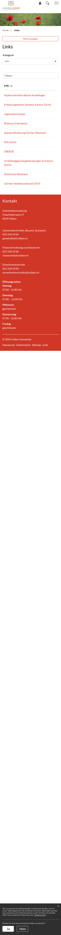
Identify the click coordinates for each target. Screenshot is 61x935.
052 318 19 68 (10, 835)
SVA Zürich (12, 532)
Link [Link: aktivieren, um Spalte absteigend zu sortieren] (6, 85)
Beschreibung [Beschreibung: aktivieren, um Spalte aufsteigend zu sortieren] (36, 85)
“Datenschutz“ (40, 915)
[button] (47, 3)
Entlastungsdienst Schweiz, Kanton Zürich (14, 207)
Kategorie (8, 55)
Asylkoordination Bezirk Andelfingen (14, 97)
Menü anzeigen (30, 38)
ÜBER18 (10, 629)
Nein (22, 929)
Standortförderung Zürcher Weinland (14, 391)
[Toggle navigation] (55, 3)
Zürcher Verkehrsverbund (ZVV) (14, 736)
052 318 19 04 (10, 818)
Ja (8, 929)
